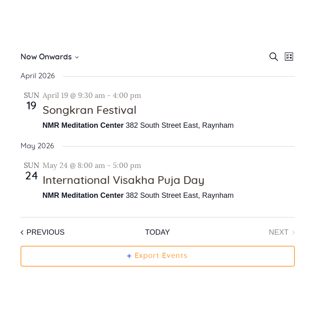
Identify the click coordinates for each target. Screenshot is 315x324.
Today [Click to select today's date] (157, 232)
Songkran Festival (90, 110)
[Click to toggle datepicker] (50, 57)
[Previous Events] (43, 232)
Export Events (157, 256)
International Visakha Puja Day (124, 180)
